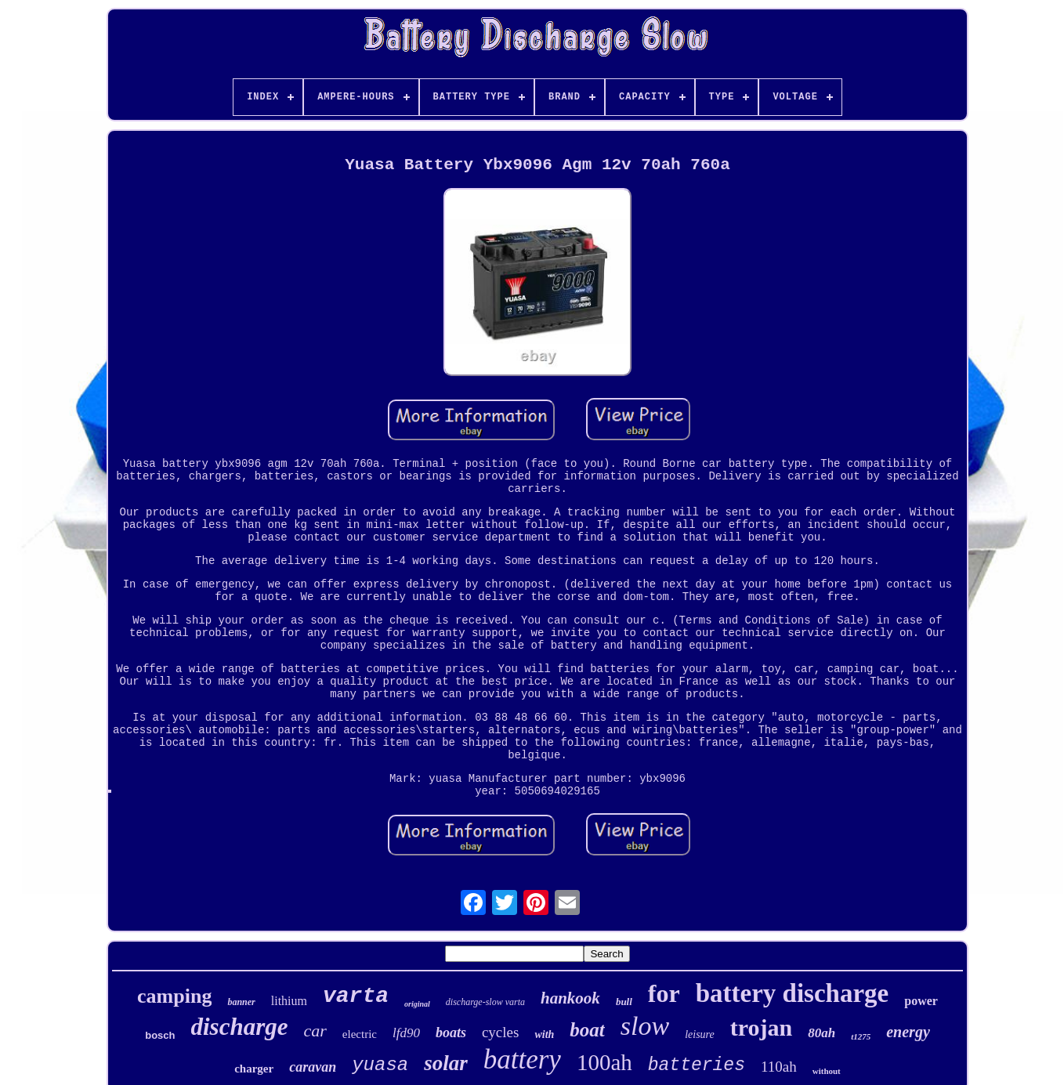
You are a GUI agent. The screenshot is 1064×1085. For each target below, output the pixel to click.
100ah (604, 1062)
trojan (761, 1027)
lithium (289, 1000)
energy (908, 1031)
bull (624, 1001)
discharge (239, 1026)
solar (446, 1063)
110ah (779, 1066)
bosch (160, 1035)
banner (241, 1001)
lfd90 (406, 1032)
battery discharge (792, 993)
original (417, 1004)
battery (522, 1059)
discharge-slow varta (485, 1001)
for (664, 993)
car (315, 1030)
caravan (312, 1067)
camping (174, 996)
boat (587, 1029)
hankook (570, 998)
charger (253, 1068)
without (826, 1071)
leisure (700, 1034)
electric (359, 1034)
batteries (696, 1065)
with (544, 1034)
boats (451, 1032)
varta (356, 996)
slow (645, 1025)
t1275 (860, 1036)
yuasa (380, 1065)
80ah (821, 1032)
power (921, 1000)
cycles (500, 1032)
